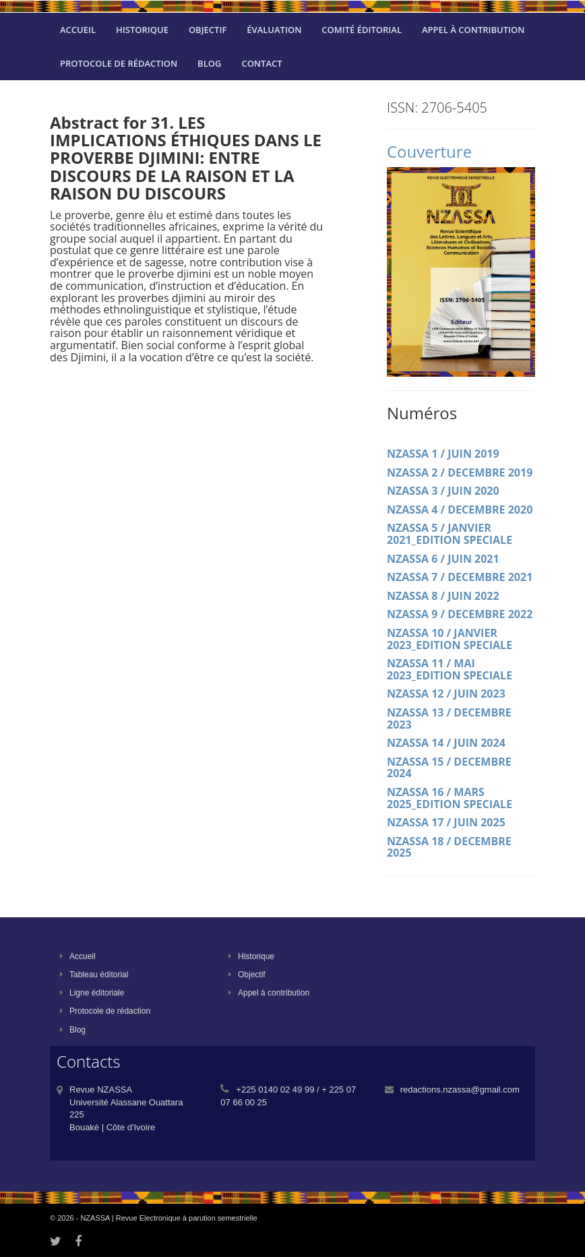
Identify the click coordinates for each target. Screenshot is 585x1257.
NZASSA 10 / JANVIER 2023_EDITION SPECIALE (449, 638)
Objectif (207, 30)
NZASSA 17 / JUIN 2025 (446, 822)
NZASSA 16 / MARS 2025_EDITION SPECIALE (449, 798)
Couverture (429, 151)
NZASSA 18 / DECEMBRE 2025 (449, 847)
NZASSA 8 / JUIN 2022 (443, 595)
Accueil (78, 30)
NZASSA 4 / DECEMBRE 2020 (459, 509)
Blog (209, 63)
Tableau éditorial (94, 974)
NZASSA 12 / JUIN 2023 (446, 693)
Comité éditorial (361, 30)
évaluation (274, 30)
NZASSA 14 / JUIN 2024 (446, 742)
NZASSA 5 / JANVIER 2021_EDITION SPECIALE (449, 533)
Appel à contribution (473, 30)
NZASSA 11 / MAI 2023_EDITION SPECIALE (449, 669)
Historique (142, 30)
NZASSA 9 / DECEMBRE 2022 (459, 614)
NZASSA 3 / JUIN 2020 (443, 490)
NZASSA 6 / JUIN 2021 (443, 558)
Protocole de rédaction (118, 63)
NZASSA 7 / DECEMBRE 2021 (459, 577)
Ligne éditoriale (92, 993)
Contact (261, 63)
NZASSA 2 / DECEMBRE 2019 (459, 472)
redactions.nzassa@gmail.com (460, 1089)
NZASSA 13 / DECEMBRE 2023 (449, 718)
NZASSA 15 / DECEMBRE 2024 (449, 767)
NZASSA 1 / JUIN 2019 (443, 453)
